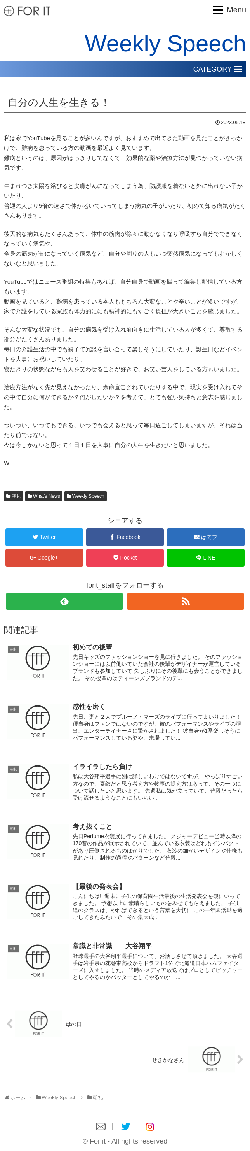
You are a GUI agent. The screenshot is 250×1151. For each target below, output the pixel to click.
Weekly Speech (88, 496)
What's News (46, 496)
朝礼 (16, 496)
